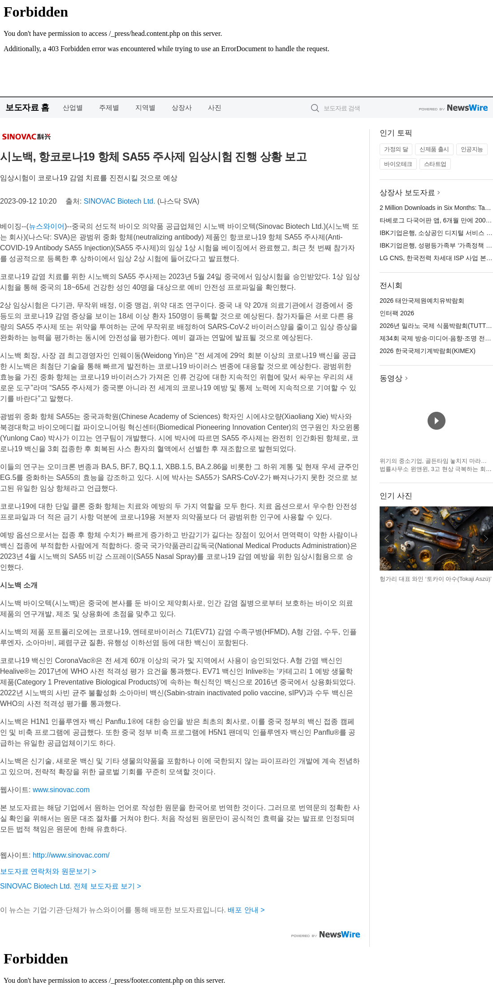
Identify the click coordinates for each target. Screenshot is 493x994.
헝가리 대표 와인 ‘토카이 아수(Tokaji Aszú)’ (436, 578)
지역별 (145, 107)
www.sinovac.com (61, 789)
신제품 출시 (434, 149)
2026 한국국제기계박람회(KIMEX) (428, 350)
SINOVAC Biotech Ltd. (120, 201)
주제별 (109, 107)
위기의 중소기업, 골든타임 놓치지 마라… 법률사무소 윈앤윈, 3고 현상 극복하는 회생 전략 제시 (436, 469)
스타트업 (435, 164)
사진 (214, 107)
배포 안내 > (246, 910)
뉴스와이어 (47, 226)
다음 (486, 539)
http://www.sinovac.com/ (71, 855)
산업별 (73, 107)
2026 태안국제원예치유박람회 (422, 300)
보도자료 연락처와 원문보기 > (48, 871)
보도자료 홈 (27, 107)
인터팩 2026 (397, 313)
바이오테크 (398, 164)
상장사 (182, 107)
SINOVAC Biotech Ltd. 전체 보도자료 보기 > (70, 886)
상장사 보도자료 (407, 192)
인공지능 (472, 149)
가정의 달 (396, 149)
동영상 (391, 378)
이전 (387, 539)
